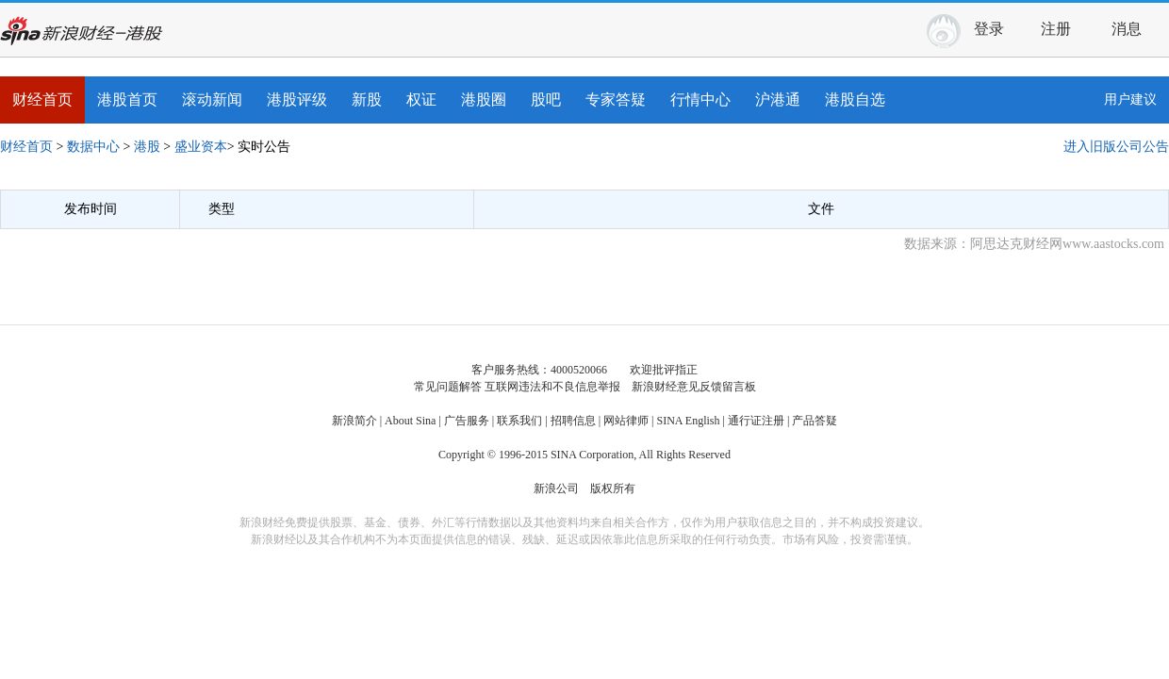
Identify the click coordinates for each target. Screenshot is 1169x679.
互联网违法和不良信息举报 (552, 386)
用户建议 (1130, 99)
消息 (1133, 26)
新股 (367, 99)
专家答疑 (615, 99)
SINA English (687, 420)
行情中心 (700, 99)
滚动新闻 (212, 99)
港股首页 (127, 99)
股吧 (546, 99)
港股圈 (483, 99)
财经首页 (42, 99)
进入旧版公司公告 (1116, 147)
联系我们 (519, 420)
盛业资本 (200, 147)
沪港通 (777, 99)
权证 (421, 99)
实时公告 (264, 147)
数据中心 (93, 147)
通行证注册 (756, 420)
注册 (1056, 29)
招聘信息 (573, 420)
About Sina (410, 420)
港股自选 (855, 99)
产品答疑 (814, 420)
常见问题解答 (448, 386)
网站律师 (626, 420)
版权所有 (612, 488)
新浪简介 (354, 420)
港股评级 (297, 99)
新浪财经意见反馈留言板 (694, 386)
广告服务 (466, 420)
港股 (147, 147)
